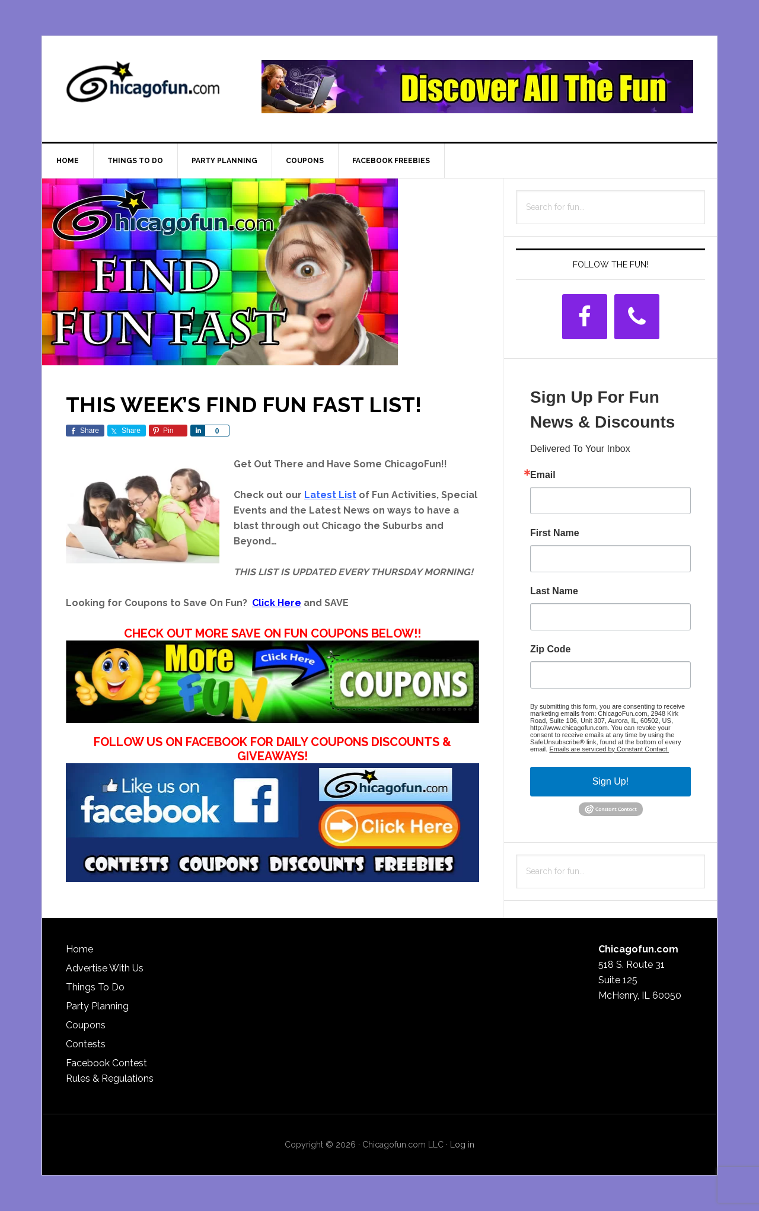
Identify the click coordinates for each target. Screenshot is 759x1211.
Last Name (554, 591)
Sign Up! (610, 781)
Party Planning (97, 1006)
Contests (86, 1044)
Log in (462, 1144)
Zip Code (550, 649)
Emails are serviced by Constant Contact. (609, 749)
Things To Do (95, 987)
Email (543, 475)
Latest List (330, 495)
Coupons (86, 1025)
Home (79, 949)
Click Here (276, 602)
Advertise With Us (104, 968)
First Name (554, 533)
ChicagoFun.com (143, 86)
